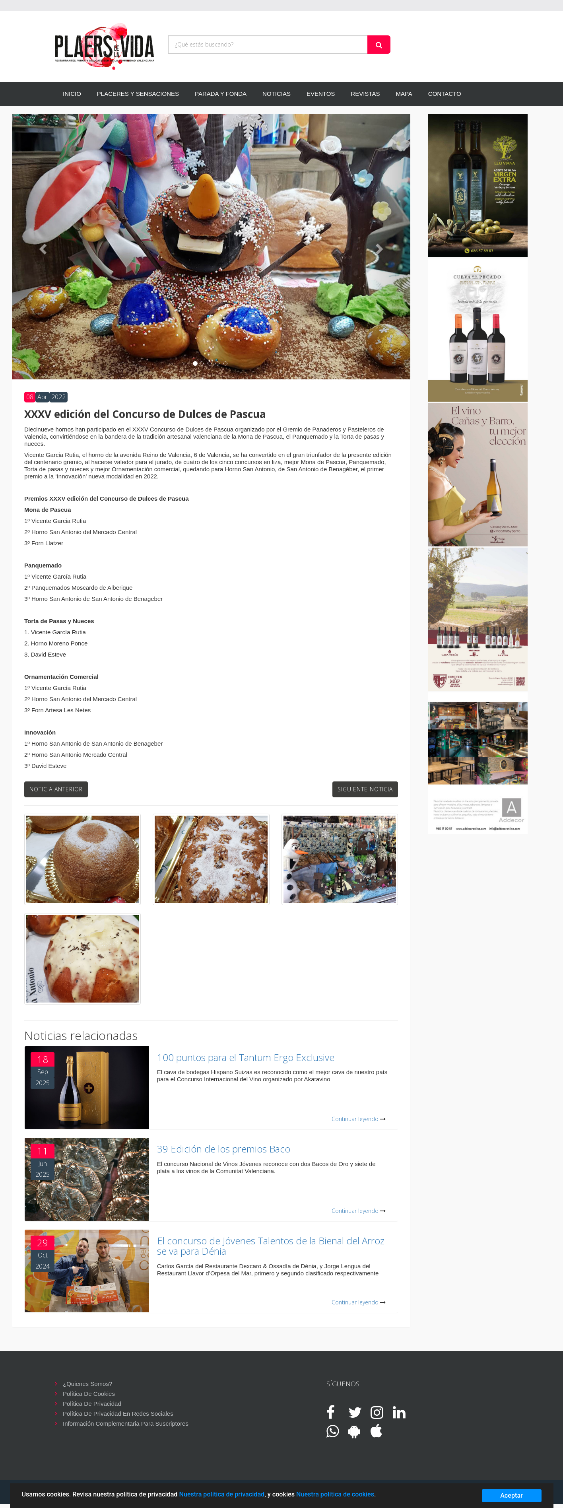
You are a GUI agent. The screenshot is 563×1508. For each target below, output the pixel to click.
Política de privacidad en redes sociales (118, 1413)
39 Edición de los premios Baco (223, 1148)
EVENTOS (321, 93)
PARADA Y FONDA (221, 93)
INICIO (72, 93)
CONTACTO (444, 93)
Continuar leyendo (355, 1119)
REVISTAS (365, 93)
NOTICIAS (276, 93)
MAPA (404, 93)
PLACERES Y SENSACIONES (138, 93)
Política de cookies (89, 1393)
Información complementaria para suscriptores (125, 1423)
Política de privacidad (92, 1403)
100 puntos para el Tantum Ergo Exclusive (245, 1057)
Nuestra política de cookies (335, 1494)
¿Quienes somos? (87, 1383)
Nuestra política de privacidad (221, 1494)
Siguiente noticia (365, 789)
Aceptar (511, 1495)
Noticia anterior (56, 789)
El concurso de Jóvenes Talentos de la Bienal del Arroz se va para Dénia (270, 1245)
